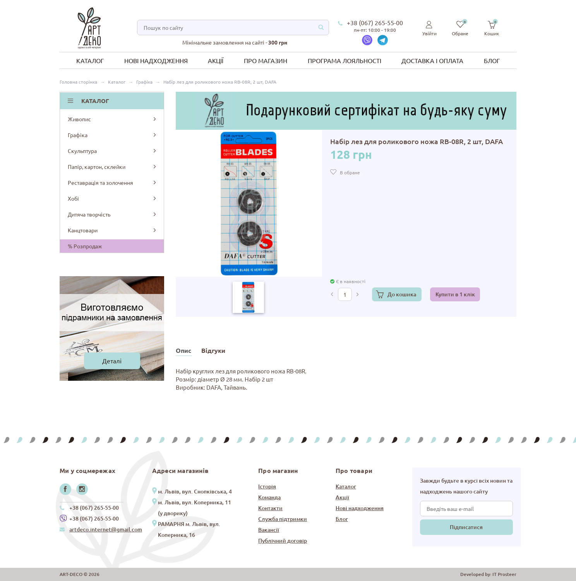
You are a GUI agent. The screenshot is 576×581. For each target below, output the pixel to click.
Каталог (90, 60)
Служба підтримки (282, 519)
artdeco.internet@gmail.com (105, 529)
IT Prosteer (504, 574)
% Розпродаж (85, 245)
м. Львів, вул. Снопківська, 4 (195, 491)
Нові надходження (156, 60)
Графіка (112, 134)
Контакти (270, 508)
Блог (492, 60)
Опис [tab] (183, 350)
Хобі (112, 198)
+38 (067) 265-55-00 (375, 22)
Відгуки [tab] (213, 350)
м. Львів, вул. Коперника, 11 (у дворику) (194, 507)
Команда (269, 497)
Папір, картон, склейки (112, 166)
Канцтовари (112, 230)
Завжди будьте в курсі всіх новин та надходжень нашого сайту (466, 486)
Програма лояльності (344, 60)
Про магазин (265, 60)
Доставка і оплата (432, 60)
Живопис (112, 118)
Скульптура (112, 150)
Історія (267, 486)
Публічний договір (282, 540)
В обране (350, 172)
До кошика (401, 294)
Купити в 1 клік (455, 294)
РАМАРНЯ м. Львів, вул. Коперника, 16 (189, 529)
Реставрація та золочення (112, 182)
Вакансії (268, 529)
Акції (215, 60)
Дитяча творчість (112, 214)
